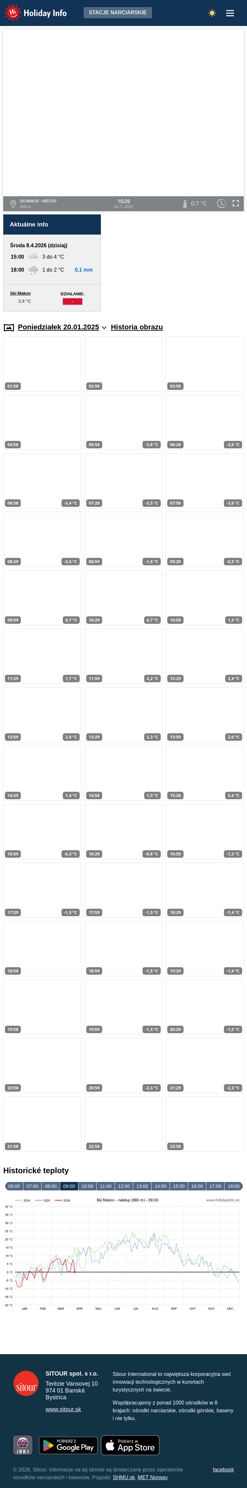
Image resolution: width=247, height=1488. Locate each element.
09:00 (69, 1186)
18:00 (234, 1186)
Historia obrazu (137, 327)
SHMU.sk (124, 1477)
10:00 (87, 1186)
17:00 (215, 1186)
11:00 (106, 1186)
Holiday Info (29, 8)
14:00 (160, 1186)
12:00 (124, 1186)
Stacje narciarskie (118, 12)
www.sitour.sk (63, 1409)
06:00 (14, 1186)
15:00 (179, 1186)
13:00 (142, 1186)
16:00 (197, 1186)
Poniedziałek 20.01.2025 (62, 327)
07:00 (32, 1186)
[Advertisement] (175, 263)
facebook (223, 1469)
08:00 (51, 1186)
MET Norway (153, 1477)
